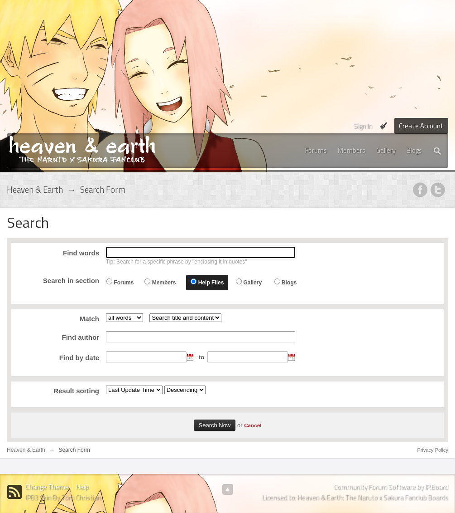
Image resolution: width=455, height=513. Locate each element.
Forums (316, 150)
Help (82, 487)
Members (351, 150)
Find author (81, 337)
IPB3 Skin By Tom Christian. (63, 497)
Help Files (211, 282)
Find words (81, 253)
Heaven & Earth (26, 450)
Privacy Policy (432, 450)
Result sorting (76, 391)
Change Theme (47, 487)
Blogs (414, 150)
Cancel (252, 425)
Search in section (71, 280)
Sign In (363, 126)
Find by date (79, 358)
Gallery (386, 150)
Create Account (421, 126)
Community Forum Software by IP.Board (391, 487)
